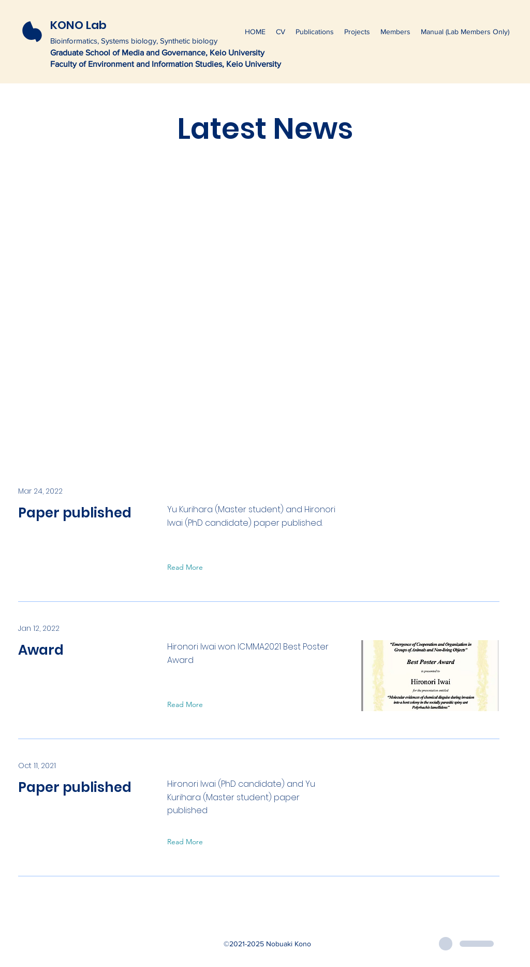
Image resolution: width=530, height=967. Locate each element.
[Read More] (187, 567)
